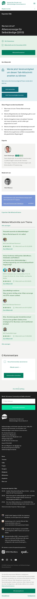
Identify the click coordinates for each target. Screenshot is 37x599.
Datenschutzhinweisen (8, 586)
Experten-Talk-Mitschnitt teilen (11, 212)
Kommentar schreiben (14, 375)
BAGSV (17, 445)
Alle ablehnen (5, 595)
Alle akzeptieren (18, 591)
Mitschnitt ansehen (18, 52)
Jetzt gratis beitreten (18, 407)
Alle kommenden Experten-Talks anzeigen (13, 506)
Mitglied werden (6, 9)
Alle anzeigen (6, 225)
